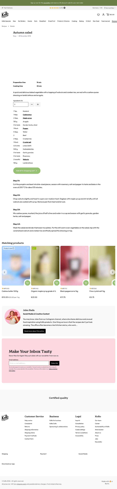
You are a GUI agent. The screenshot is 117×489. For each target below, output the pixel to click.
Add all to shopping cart (27, 170)
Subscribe (54, 363)
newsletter (46, 3)
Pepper (25, 128)
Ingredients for (18, 100)
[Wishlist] (98, 14)
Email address (13, 360)
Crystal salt (27, 142)
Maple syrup (27, 118)
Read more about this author (34, 331)
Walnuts (26, 159)
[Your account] (103, 14)
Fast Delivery (7, 8)
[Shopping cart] (110, 14)
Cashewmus (27, 115)
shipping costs (21, 484)
